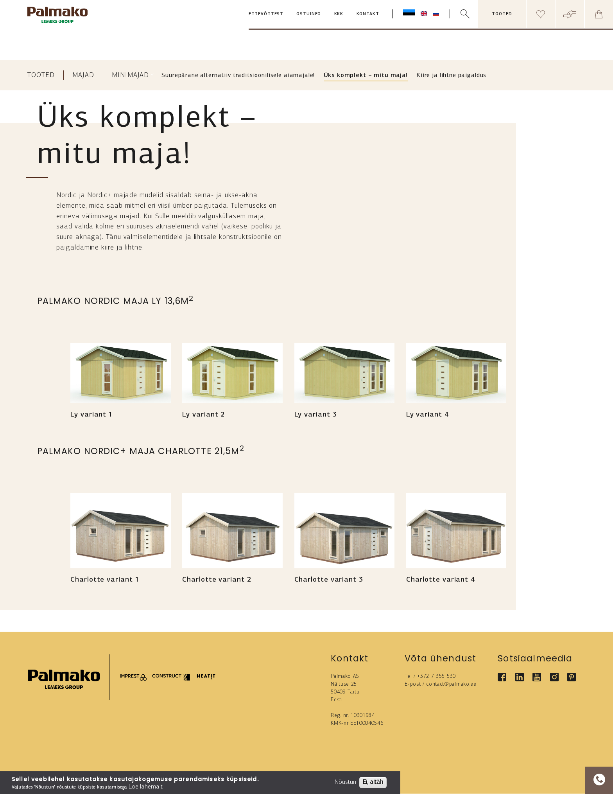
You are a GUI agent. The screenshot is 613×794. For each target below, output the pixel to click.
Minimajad (130, 75)
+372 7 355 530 (436, 676)
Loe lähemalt (146, 787)
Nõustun (345, 782)
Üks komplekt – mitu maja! (366, 75)
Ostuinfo (308, 14)
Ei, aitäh (373, 782)
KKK (339, 14)
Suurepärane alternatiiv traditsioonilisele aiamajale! (238, 75)
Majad (83, 75)
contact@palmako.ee (451, 684)
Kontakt (368, 14)
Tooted (40, 75)
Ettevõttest (266, 14)
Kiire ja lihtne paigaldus (451, 75)
